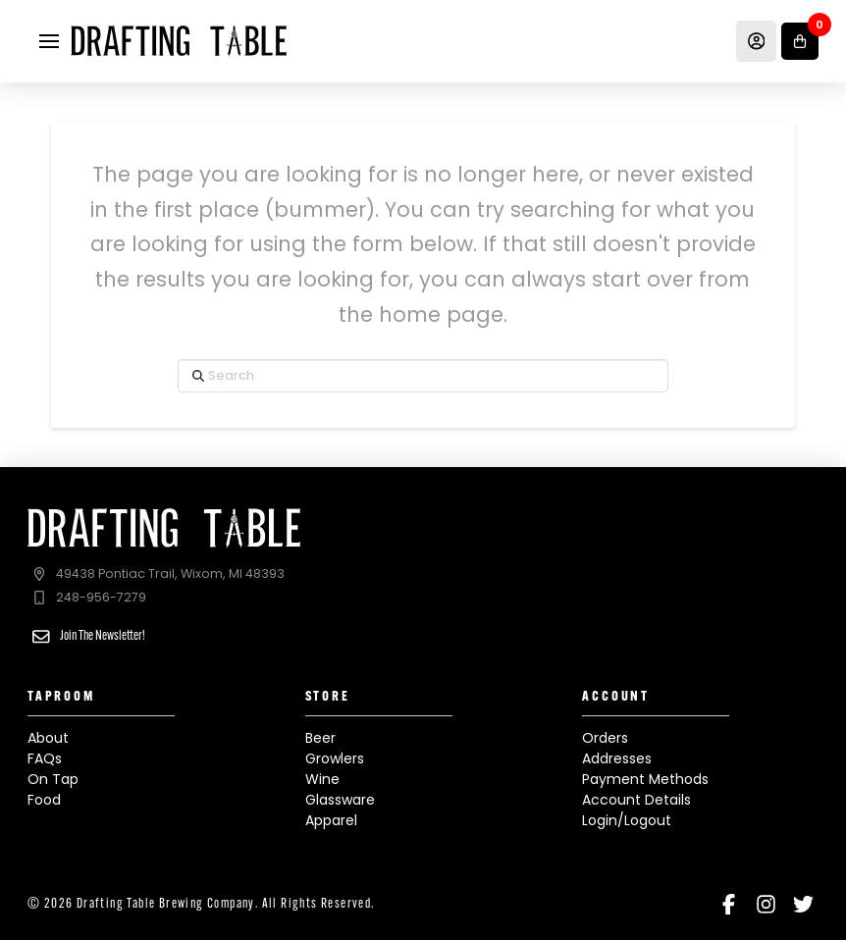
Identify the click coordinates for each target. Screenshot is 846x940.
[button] (49, 41)
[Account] (756, 41)
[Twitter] (803, 904)
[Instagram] (766, 904)
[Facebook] (729, 904)
